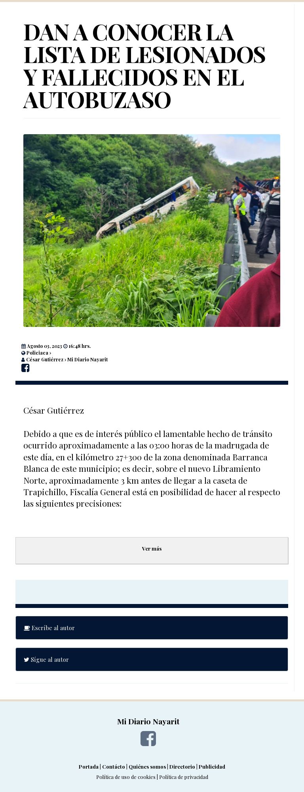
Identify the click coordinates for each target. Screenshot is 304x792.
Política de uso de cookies (126, 776)
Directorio (182, 766)
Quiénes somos (147, 766)
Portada (89, 766)
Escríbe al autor (49, 628)
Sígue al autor (46, 659)
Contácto (113, 766)
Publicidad (212, 766)
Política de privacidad (183, 776)
